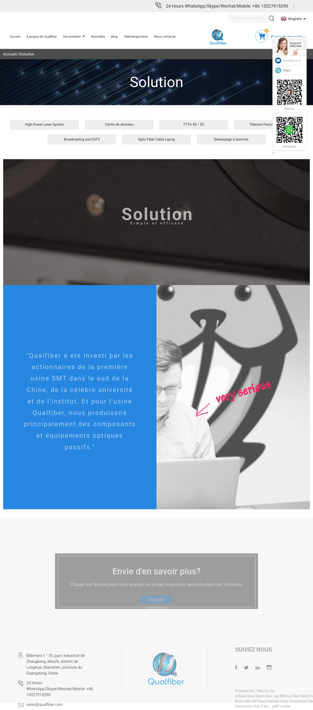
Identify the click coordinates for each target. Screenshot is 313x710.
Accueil (10, 54)
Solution (26, 54)
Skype (287, 70)
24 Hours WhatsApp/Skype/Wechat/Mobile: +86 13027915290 (227, 6)
